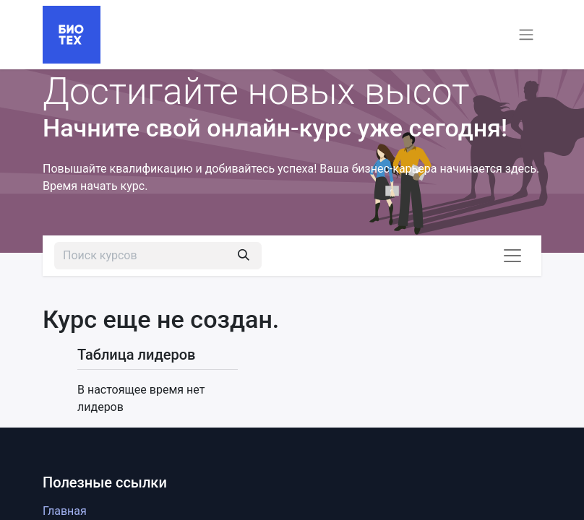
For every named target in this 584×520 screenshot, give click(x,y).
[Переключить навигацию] (526, 35)
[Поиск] (244, 255)
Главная (65, 511)
